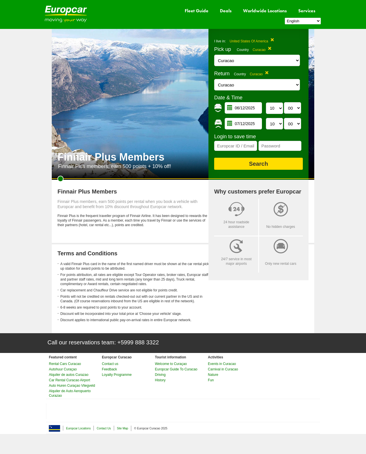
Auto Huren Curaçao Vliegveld (72, 386)
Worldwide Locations (265, 11)
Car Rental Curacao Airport (69, 380)
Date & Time (228, 97)
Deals (226, 11)
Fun (211, 380)
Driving (160, 375)
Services (306, 11)
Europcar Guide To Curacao (176, 369)
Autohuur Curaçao (63, 369)
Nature (213, 375)
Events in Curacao (222, 364)
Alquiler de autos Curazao (68, 375)
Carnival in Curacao (223, 369)
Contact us (110, 364)
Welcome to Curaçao (171, 364)
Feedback (109, 369)
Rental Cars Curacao (65, 364)
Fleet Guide (196, 11)
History (160, 380)
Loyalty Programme (117, 375)
